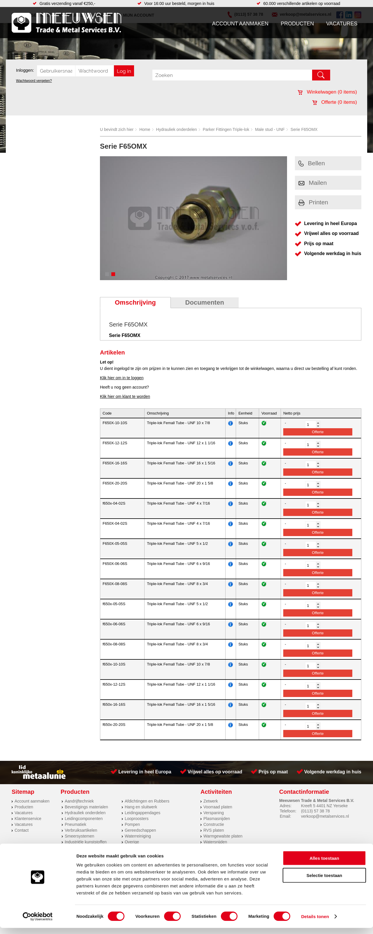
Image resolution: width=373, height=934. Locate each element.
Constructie (213, 824)
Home (144, 129)
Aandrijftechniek (79, 801)
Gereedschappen (140, 830)
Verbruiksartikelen (81, 830)
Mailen (312, 182)
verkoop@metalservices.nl (325, 816)
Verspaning (213, 812)
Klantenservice (28, 818)
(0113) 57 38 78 (315, 811)
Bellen (311, 163)
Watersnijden (215, 842)
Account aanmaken (240, 24)
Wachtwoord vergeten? (34, 81)
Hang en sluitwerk (141, 807)
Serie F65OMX (304, 129)
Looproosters (137, 818)
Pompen (132, 824)
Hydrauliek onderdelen (176, 129)
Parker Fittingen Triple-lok (226, 129)
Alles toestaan (324, 864)
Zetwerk (210, 801)
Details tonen (315, 922)
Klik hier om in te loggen (121, 377)
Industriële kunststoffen (86, 842)
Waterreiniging (138, 836)
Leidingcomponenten (84, 818)
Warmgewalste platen (222, 836)
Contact (22, 830)
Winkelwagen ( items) (327, 92)
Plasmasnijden (216, 818)
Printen (313, 202)
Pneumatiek (75, 824)
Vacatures (341, 24)
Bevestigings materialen (86, 807)
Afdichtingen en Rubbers (147, 801)
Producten (297, 24)
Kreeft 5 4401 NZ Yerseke (324, 805)
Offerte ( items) (334, 102)
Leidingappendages (142, 812)
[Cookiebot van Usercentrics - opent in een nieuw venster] (37, 922)
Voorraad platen (217, 807)
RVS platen (213, 830)
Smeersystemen (79, 836)
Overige (132, 842)
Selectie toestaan (324, 881)
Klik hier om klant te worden (125, 396)
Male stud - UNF (270, 129)
